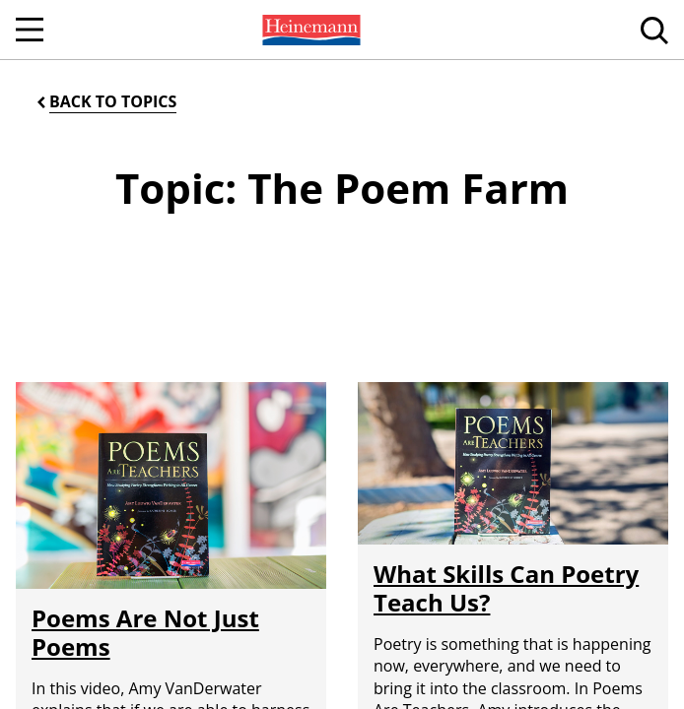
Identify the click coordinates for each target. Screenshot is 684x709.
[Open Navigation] (29, 29)
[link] (309, 29)
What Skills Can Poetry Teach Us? (506, 587)
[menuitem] (309, 29)
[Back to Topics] (105, 102)
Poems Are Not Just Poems (145, 632)
